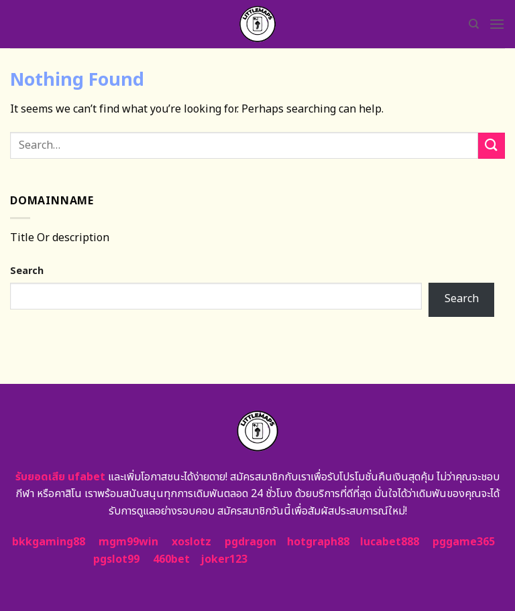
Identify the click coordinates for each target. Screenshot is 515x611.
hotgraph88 (318, 542)
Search (27, 271)
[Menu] (497, 23)
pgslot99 (116, 559)
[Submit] (491, 146)
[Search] (474, 24)
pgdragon (250, 542)
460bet (171, 559)
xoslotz (191, 542)
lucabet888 (389, 542)
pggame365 (464, 542)
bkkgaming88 (48, 542)
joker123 (224, 559)
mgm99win (128, 542)
